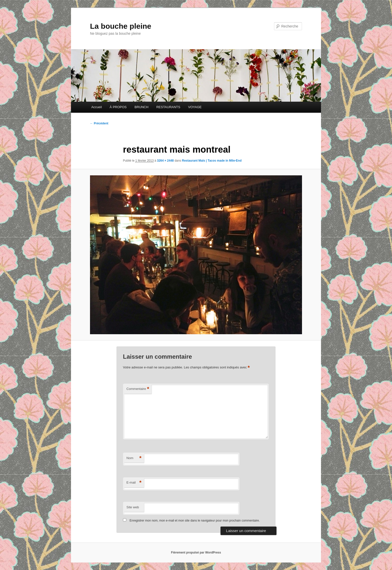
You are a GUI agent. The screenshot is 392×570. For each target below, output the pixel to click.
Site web (132, 507)
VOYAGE (195, 107)
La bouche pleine (120, 26)
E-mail (134, 482)
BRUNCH (141, 107)
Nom (134, 458)
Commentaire (137, 389)
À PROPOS (118, 107)
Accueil (96, 107)
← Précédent (99, 123)
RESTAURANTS (168, 107)
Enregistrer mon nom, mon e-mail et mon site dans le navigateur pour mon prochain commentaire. (195, 520)
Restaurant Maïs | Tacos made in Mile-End (212, 160)
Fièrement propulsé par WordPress (196, 552)
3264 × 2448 (165, 160)
